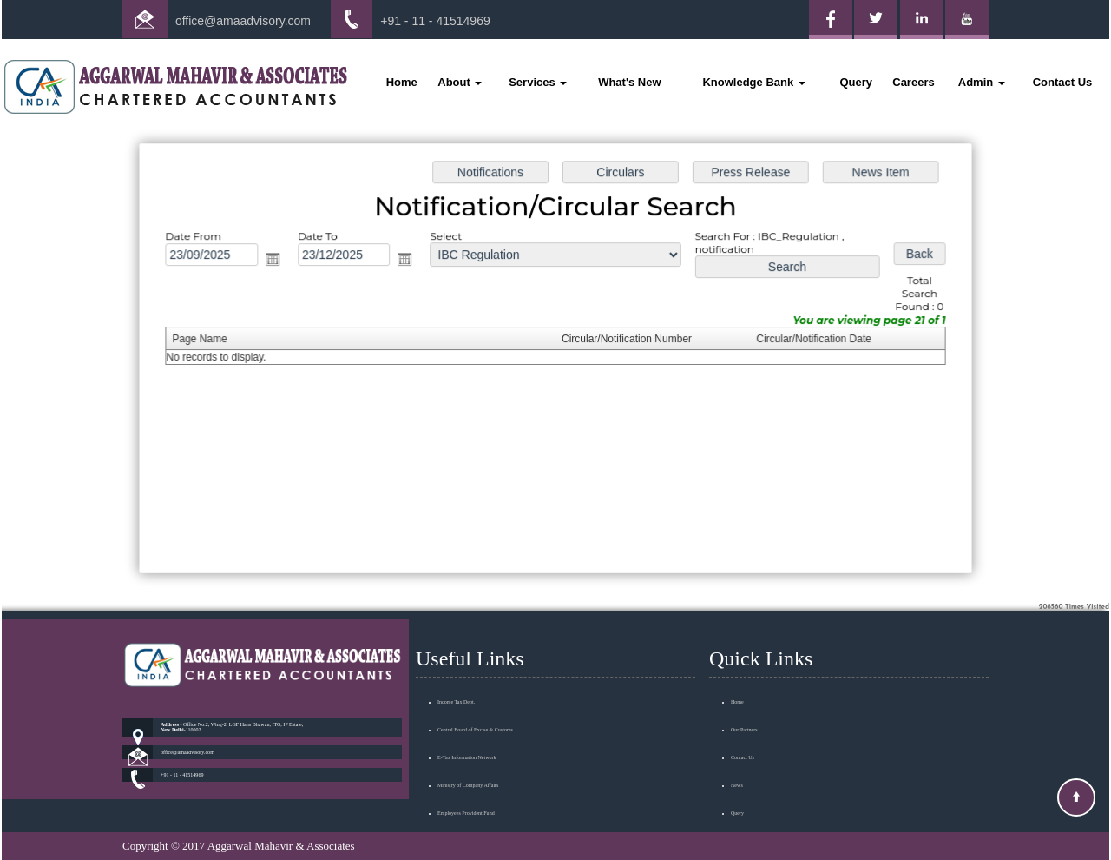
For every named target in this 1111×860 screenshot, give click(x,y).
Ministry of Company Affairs (467, 760)
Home (401, 82)
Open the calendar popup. (279, 261)
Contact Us (1063, 82)
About (459, 82)
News (737, 760)
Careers (913, 82)
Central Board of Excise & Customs (475, 704)
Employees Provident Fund (466, 788)
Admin (981, 82)
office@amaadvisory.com (243, 21)
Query (855, 82)
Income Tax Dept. (456, 676)
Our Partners (744, 704)
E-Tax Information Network (466, 732)
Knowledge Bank (753, 82)
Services (538, 82)
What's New (629, 82)
